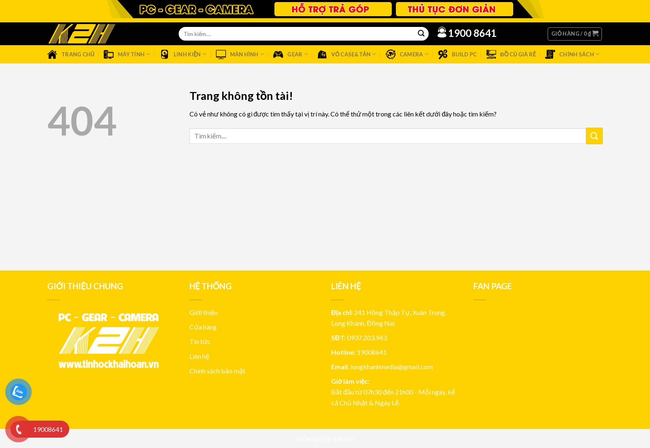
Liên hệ (199, 356)
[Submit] (594, 136)
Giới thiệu (203, 312)
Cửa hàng (203, 327)
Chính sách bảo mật (217, 371)
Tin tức (200, 341)
